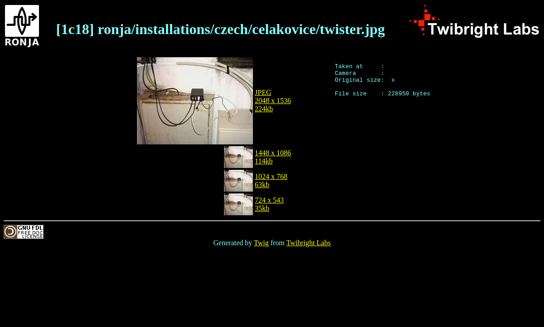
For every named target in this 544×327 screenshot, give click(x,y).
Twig (261, 243)
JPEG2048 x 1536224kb (273, 101)
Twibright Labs (308, 243)
